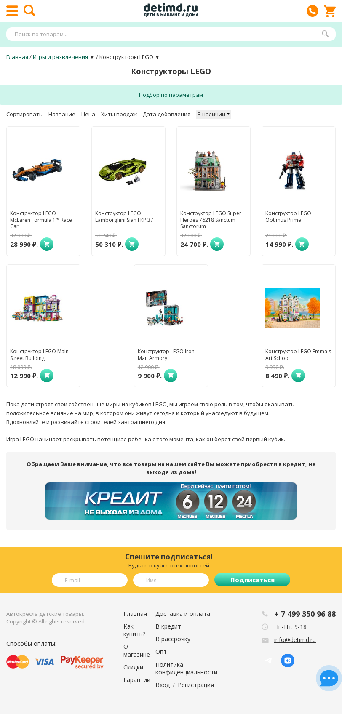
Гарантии (136, 680)
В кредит (168, 626)
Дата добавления (166, 114)
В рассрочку (172, 639)
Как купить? (134, 630)
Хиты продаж (119, 114)
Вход (162, 685)
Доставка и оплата (182, 614)
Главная (135, 614)
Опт (161, 651)
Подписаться (252, 579)
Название (61, 114)
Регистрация (196, 685)
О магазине (136, 650)
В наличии (214, 114)
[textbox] (166, 34)
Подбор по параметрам (171, 95)
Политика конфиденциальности (186, 668)
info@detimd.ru (295, 640)
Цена (88, 114)
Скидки (133, 667)
